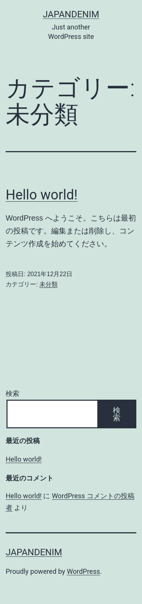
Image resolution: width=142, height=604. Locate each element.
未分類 (48, 284)
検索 (12, 393)
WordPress (83, 571)
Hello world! (42, 195)
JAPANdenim (71, 14)
